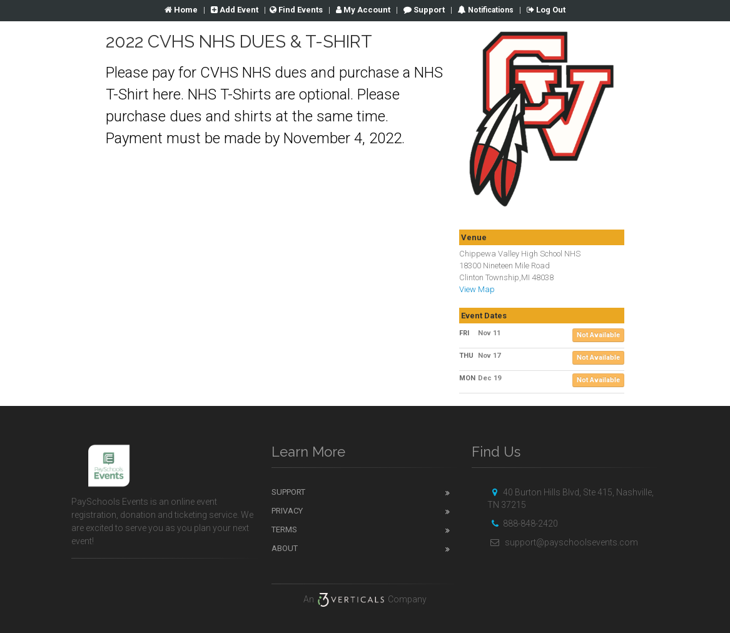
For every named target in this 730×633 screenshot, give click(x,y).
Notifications (490, 10)
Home (181, 9)
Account (363, 9)
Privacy (287, 510)
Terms (284, 529)
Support (424, 9)
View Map (477, 289)
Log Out (546, 9)
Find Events (296, 9)
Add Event (234, 9)
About (284, 548)
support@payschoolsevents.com (562, 542)
